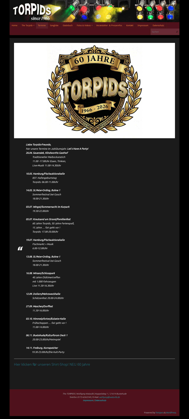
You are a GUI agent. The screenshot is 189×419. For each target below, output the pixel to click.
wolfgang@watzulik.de (109, 397)
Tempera (160, 412)
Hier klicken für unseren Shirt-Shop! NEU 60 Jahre (52, 364)
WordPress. (171, 412)
